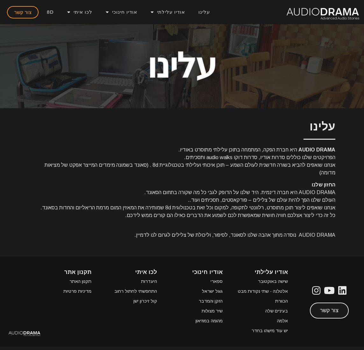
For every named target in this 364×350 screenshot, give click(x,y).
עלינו (204, 12)
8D (50, 12)
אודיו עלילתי (168, 12)
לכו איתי (79, 12)
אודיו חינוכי (121, 12)
